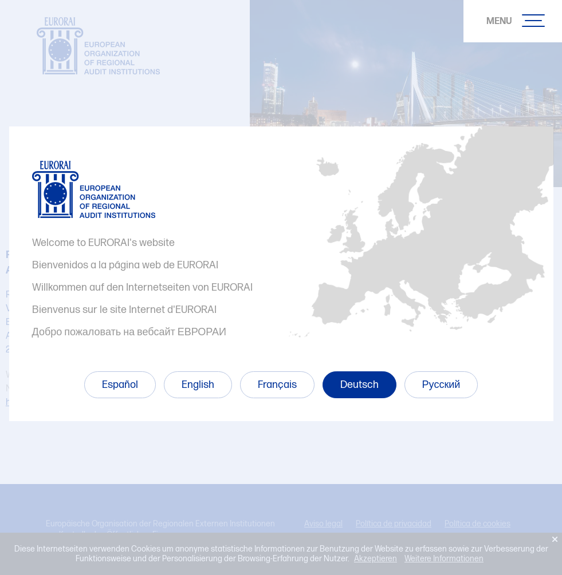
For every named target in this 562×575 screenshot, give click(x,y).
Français (277, 385)
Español (120, 385)
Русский (441, 385)
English (198, 385)
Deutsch (359, 385)
